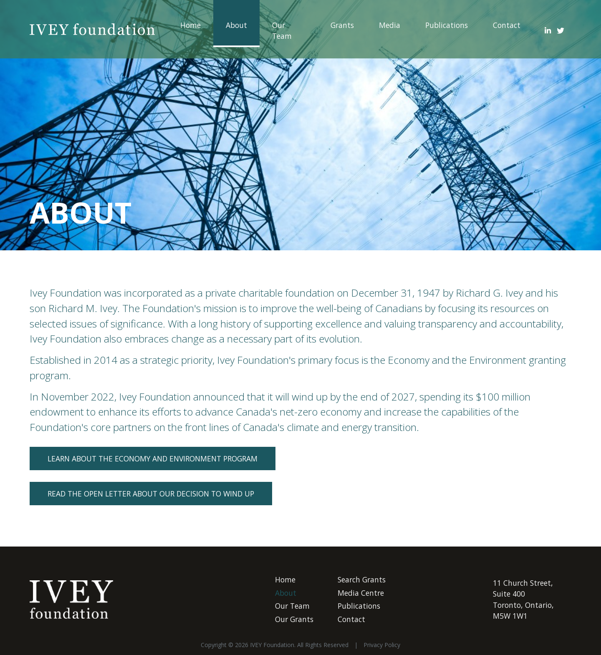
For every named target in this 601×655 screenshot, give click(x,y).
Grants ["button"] (342, 25)
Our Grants (294, 619)
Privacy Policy (382, 645)
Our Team (282, 30)
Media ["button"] (389, 25)
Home (190, 25)
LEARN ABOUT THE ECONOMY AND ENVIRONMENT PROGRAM (153, 458)
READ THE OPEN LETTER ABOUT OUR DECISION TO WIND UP (151, 494)
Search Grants (362, 579)
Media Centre (361, 593)
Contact (506, 25)
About (236, 25)
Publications (446, 25)
